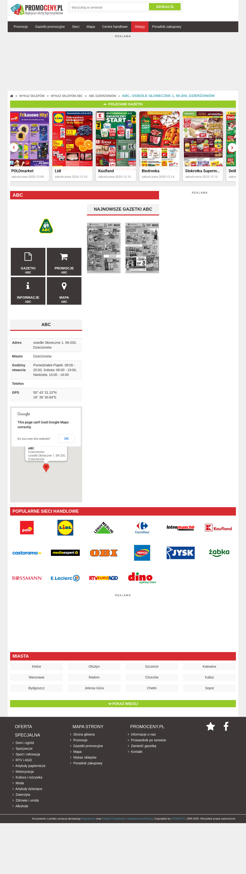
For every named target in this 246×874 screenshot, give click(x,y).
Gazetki (28, 264)
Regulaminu (88, 821)
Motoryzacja (23, 774)
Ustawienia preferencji (140, 821)
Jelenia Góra (94, 691)
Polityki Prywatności (113, 821)
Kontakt (135, 754)
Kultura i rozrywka (27, 780)
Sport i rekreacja (26, 757)
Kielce (36, 669)
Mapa (90, 27)
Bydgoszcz (36, 691)
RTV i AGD (22, 763)
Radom (94, 680)
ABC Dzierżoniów (102, 96)
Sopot (209, 691)
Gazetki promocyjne (50, 27)
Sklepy (140, 27)
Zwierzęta (21, 797)
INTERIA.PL (178, 821)
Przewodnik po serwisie (147, 743)
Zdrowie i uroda (25, 803)
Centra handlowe (115, 27)
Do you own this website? (34, 441)
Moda (18, 786)
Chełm (152, 691)
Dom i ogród (23, 746)
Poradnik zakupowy (166, 27)
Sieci (75, 27)
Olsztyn (94, 669)
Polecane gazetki (123, 104)
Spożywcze (22, 751)
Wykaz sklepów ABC (67, 96)
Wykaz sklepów (32, 96)
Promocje (21, 27)
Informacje (28, 293)
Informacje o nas (142, 737)
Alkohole (20, 809)
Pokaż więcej (123, 706)
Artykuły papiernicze (28, 769)
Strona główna (82, 737)
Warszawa (36, 680)
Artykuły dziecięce (27, 792)
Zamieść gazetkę (142, 749)
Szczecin (152, 669)
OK (66, 441)
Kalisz (209, 680)
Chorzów (151, 680)
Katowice (209, 669)
